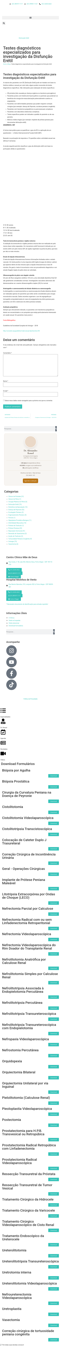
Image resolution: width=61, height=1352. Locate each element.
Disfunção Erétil (24, 38)
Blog (9, 64)
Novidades (4, 749)
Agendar (3, 738)
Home (4, 64)
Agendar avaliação (30, 481)
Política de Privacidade (30, 699)
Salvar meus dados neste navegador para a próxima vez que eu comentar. (29, 400)
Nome (5, 381)
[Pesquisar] (56, 428)
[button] (30, 17)
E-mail (5, 391)
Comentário (7, 353)
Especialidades (5, 717)
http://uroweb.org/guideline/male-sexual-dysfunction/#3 (21, 331)
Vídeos (3, 760)
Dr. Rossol (4, 727)
